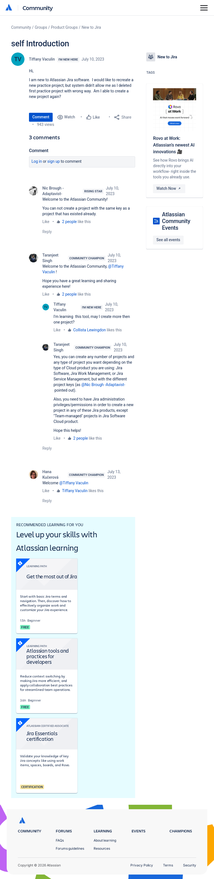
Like (45, 221)
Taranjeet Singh (50, 258)
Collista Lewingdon (89, 330)
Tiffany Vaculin (42, 59)
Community (38, 8)
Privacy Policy (141, 865)
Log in (36, 161)
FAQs (60, 840)
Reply (47, 231)
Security (189, 865)
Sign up (53, 161)
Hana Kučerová (50, 475)
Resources (102, 848)
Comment (40, 117)
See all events (168, 240)
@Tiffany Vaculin (73, 483)
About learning (105, 840)
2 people (69, 221)
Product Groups (64, 27)
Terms (168, 865)
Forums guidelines (70, 848)
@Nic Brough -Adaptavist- (103, 384)
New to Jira (91, 27)
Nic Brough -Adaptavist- (53, 191)
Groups (41, 27)
